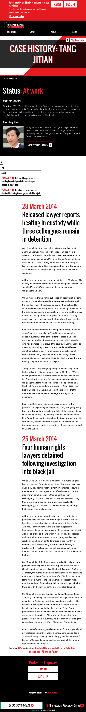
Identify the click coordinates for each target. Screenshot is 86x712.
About (3, 172)
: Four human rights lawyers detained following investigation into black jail (20, 191)
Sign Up (43, 676)
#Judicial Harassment (45, 648)
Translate (80, 40)
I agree (57, 4)
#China (21, 648)
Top (2, 167)
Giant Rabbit (52, 692)
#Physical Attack (50, 651)
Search (74, 31)
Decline (70, 4)
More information (16, 16)
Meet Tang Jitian (38, 145)
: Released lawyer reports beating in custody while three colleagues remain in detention (18, 181)
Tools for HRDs (11, 31)
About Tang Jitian (10, 78)
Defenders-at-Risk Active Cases (62, 705)
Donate (32, 31)
